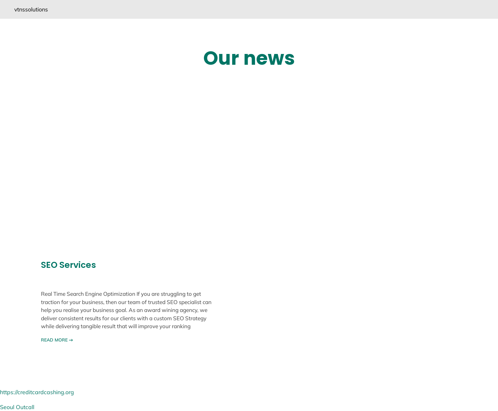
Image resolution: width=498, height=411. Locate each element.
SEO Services (68, 265)
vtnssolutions (31, 9)
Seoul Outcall (17, 406)
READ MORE (57, 340)
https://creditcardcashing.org (37, 391)
